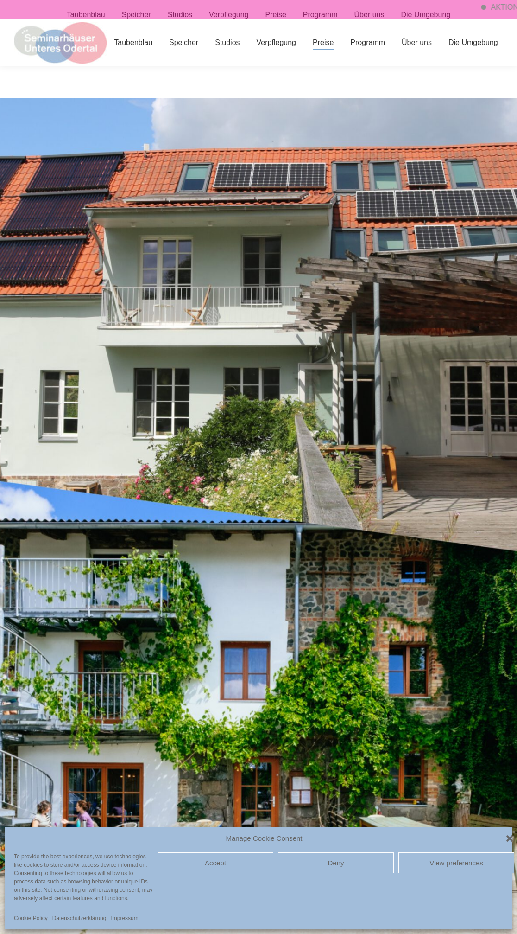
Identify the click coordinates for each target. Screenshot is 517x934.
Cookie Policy (31, 918)
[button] (509, 838)
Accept (215, 863)
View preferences (456, 863)
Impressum (124, 918)
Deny (336, 863)
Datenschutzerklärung (79, 918)
